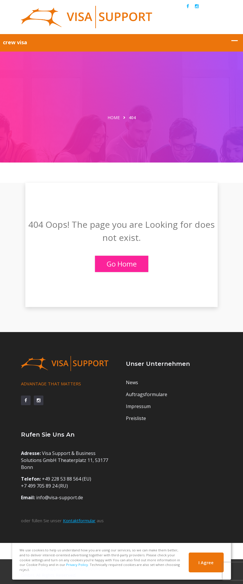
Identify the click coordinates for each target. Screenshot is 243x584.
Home (114, 117)
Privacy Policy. (77, 564)
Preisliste (136, 418)
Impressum (138, 406)
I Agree (206, 562)
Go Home (122, 264)
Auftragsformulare (146, 394)
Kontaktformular (79, 520)
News (132, 382)
